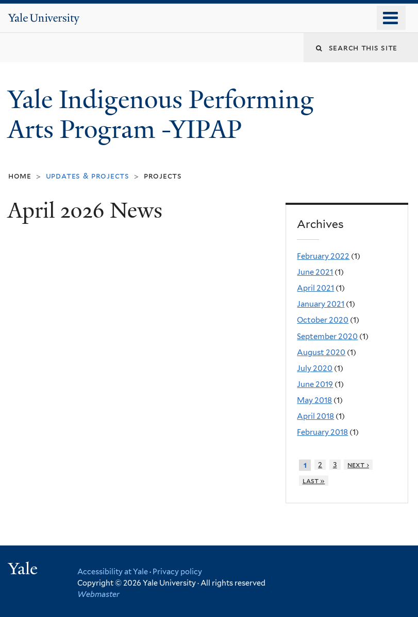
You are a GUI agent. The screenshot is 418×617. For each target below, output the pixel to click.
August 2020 (321, 352)
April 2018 (315, 416)
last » (314, 481)
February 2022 (323, 256)
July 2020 (314, 368)
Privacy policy (177, 571)
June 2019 (315, 384)
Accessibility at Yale (112, 571)
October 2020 (322, 320)
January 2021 (320, 304)
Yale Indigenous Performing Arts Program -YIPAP (161, 115)
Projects (163, 176)
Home (19, 176)
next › (358, 465)
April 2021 (315, 288)
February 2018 (322, 432)
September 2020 (327, 336)
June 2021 (315, 272)
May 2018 (314, 400)
